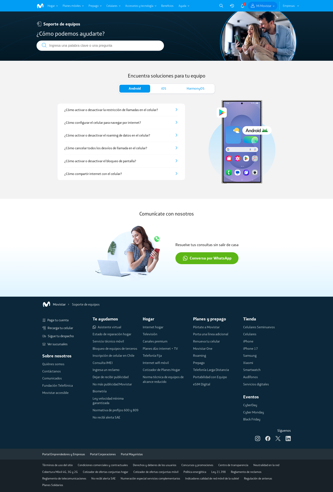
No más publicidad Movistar (112, 384)
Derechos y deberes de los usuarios (154, 465)
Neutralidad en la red (266, 465)
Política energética (194, 472)
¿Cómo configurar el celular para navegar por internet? (102, 123)
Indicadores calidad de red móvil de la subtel (212, 478)
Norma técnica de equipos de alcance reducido (163, 379)
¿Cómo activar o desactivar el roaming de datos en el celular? (107, 135)
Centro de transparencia (233, 465)
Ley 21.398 (218, 472)
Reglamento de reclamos (246, 472)
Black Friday (251, 419)
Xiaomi (248, 363)
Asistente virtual (107, 327)
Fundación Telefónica (57, 385)
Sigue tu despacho (58, 336)
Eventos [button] (251, 396)
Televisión (150, 334)
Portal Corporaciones (103, 454)
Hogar (51, 6)
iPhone (248, 341)
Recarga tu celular (57, 328)
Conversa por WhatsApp (207, 258)
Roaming (199, 355)
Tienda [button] (249, 318)
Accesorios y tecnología (139, 6)
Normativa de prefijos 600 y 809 (115, 410)
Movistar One (202, 348)
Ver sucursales (55, 344)
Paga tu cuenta (55, 320)
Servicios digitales (256, 384)
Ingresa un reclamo (106, 370)
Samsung (250, 355)
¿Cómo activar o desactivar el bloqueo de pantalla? (100, 161)
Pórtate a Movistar (206, 327)
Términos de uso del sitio (57, 465)
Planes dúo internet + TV (160, 348)
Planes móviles (72, 6)
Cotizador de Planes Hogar (161, 370)
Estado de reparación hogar (112, 334)
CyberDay (250, 405)
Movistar (54, 304)
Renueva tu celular (206, 341)
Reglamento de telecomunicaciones (64, 478)
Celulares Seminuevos (259, 327)
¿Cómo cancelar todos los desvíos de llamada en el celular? (105, 148)
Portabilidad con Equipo (210, 377)
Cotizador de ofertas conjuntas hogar (105, 472)
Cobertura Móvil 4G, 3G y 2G (60, 472)
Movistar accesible (55, 392)
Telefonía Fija (152, 355)
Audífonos (250, 377)
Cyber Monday (253, 412)
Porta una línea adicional (210, 334)
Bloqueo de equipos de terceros (115, 348)
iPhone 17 (250, 348)
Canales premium (155, 341)
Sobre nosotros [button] (57, 355)
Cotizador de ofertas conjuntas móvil (155, 472)
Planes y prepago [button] (209, 318)
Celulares (111, 6)
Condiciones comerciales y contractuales (103, 465)
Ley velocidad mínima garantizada (108, 400)
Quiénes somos (53, 364)
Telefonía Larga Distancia (211, 370)
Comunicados (52, 378)
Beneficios (167, 6)
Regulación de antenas (258, 478)
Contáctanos (51, 371)
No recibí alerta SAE (106, 417)
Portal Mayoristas (132, 454)
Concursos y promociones (197, 465)
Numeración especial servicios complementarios (150, 478)
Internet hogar (153, 327)
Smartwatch (252, 370)
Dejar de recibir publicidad (110, 377)
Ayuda (182, 6)
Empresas (289, 6)
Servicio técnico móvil (108, 341)
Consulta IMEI (103, 363)
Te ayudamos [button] (105, 318)
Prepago (94, 6)
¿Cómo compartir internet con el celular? (93, 174)
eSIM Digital (201, 384)
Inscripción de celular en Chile (113, 355)
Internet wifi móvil (156, 363)
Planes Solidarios (52, 485)
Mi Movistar (263, 6)
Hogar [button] (148, 318)
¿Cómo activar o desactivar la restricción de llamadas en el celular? (111, 110)
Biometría (100, 391)
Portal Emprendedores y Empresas (63, 454)
